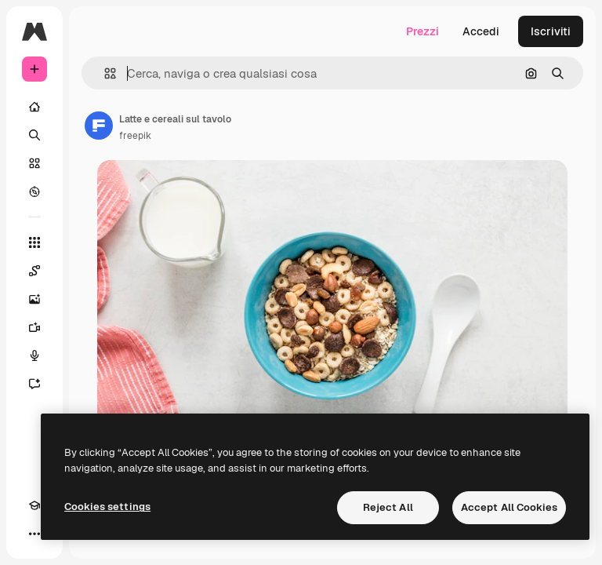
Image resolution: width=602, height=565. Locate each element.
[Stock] (34, 163)
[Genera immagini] (34, 299)
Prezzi (422, 31)
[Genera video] (34, 327)
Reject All (388, 507)
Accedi (480, 31)
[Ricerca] (34, 135)
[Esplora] (34, 191)
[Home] (34, 106)
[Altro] (34, 533)
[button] (103, 73)
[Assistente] (34, 383)
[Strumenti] (34, 242)
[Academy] (34, 505)
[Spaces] (34, 270)
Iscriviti (551, 31)
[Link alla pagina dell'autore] (99, 125)
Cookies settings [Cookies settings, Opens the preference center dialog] (107, 506)
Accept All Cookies (509, 507)
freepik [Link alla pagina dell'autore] (135, 135)
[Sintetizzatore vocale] (34, 355)
